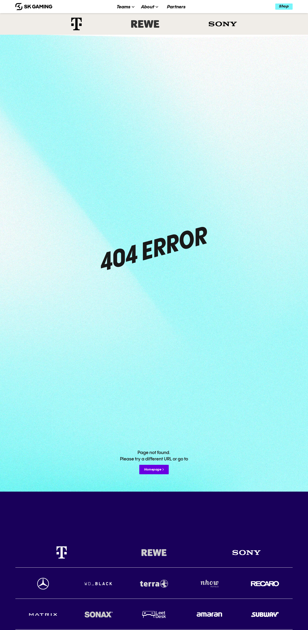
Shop (284, 6)
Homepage (152, 469)
